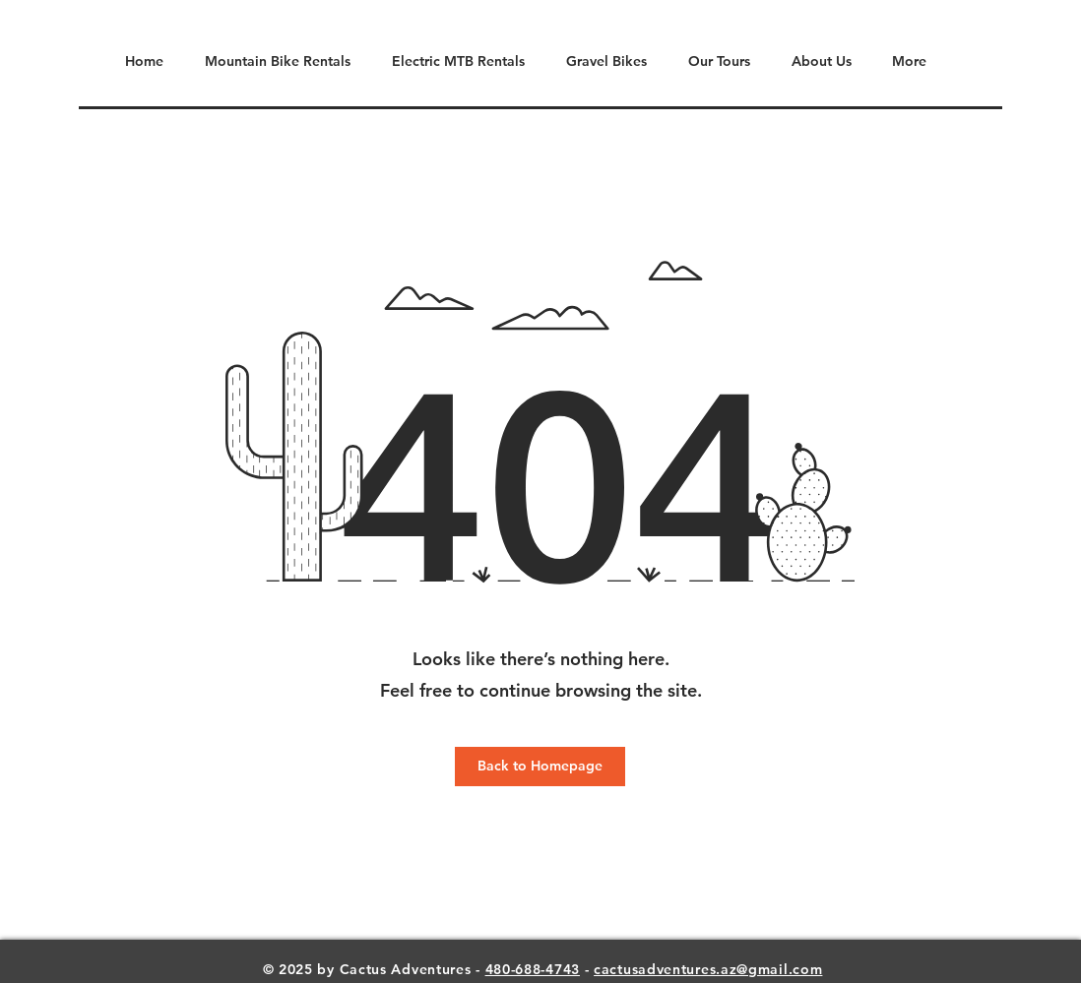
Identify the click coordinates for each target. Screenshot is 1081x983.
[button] (713, 61)
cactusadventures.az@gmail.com (708, 969)
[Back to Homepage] (540, 766)
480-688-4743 (532, 969)
